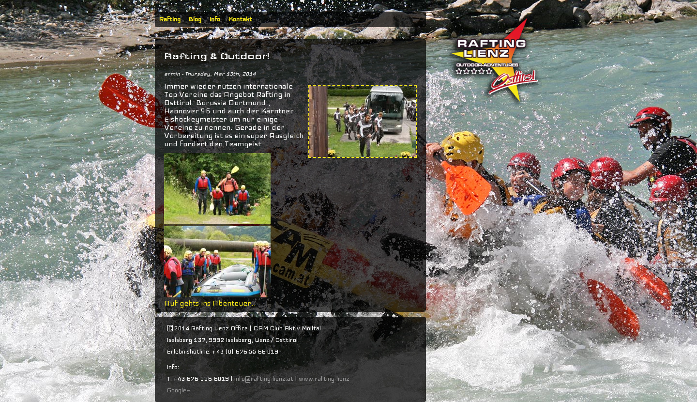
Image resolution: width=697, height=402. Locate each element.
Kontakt (240, 19)
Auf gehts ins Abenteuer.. (210, 303)
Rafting (170, 19)
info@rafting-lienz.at (263, 379)
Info (214, 19)
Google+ (178, 390)
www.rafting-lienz (325, 379)
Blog (194, 19)
